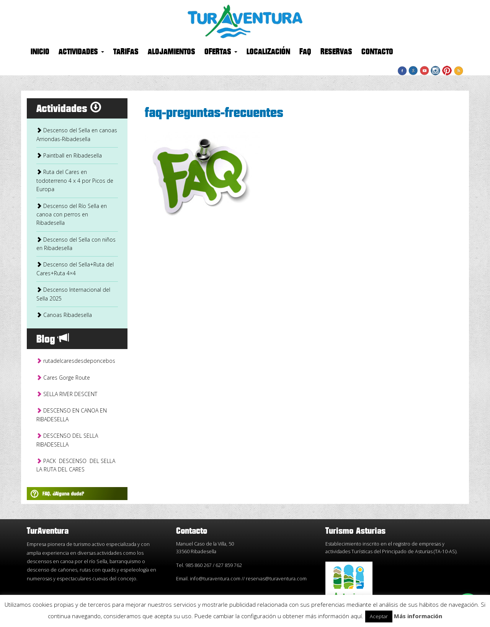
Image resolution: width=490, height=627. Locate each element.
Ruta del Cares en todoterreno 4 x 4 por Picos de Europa (74, 180)
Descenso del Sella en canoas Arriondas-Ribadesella (76, 134)
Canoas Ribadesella (64, 314)
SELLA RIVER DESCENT (66, 394)
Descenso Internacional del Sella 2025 (73, 294)
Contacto (377, 52)
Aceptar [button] (379, 616)
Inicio (40, 52)
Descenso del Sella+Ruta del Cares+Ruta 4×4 (75, 268)
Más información (418, 616)
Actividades (81, 52)
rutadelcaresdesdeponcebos (75, 360)
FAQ (305, 52)
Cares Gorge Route (63, 377)
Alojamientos (171, 52)
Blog (52, 339)
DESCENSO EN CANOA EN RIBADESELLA (71, 414)
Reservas (336, 52)
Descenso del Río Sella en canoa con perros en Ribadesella (71, 214)
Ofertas (220, 52)
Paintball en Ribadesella (69, 155)
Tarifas (126, 52)
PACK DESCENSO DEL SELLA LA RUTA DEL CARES (76, 465)
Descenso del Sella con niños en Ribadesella (76, 244)
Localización (268, 52)
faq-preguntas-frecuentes (214, 113)
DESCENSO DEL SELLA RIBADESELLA (67, 440)
